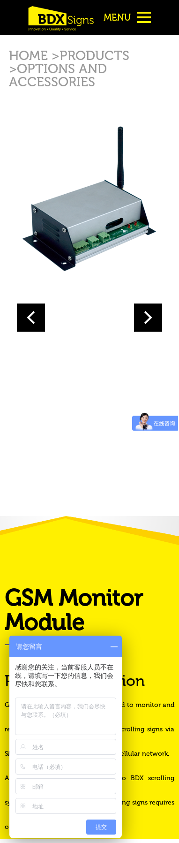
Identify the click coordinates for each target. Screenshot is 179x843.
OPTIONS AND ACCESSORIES (58, 75)
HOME (30, 55)
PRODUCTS (94, 55)
